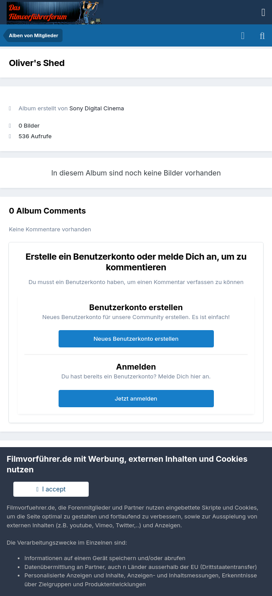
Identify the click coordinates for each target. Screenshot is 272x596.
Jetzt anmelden (136, 398)
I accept (51, 489)
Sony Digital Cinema (96, 108)
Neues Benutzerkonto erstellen (136, 338)
